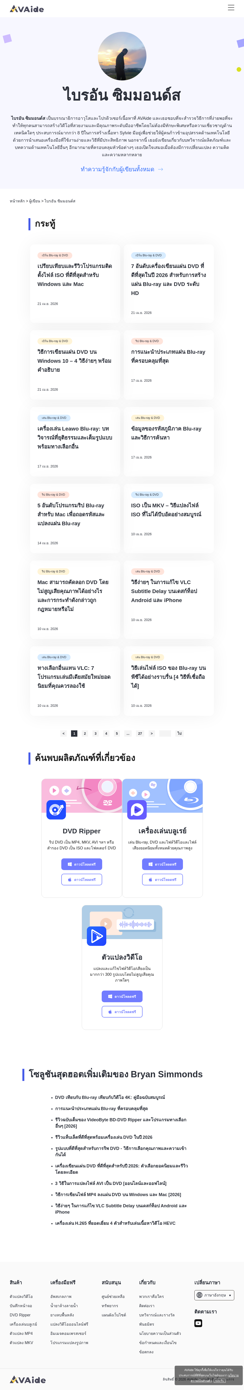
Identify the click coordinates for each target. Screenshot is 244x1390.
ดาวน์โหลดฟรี (82, 864)
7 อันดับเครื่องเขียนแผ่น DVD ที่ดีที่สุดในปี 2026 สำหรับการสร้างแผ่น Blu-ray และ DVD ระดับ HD (168, 279)
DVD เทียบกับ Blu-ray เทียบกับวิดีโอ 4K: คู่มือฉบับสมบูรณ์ (110, 1097)
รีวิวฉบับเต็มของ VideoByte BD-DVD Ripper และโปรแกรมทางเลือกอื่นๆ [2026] (121, 1123)
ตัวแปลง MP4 (21, 1333)
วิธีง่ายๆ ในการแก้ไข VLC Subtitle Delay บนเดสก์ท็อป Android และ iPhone (164, 591)
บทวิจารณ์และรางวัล (157, 1315)
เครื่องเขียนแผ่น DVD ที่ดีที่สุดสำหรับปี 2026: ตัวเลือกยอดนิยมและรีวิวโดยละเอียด (121, 1169)
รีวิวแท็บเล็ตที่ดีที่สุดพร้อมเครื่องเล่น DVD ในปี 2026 (104, 1137)
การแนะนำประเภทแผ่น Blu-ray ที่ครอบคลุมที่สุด (168, 356)
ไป (179, 733)
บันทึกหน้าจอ (21, 1306)
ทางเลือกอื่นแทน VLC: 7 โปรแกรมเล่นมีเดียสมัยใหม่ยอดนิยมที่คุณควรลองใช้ (73, 677)
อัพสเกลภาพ (61, 1297)
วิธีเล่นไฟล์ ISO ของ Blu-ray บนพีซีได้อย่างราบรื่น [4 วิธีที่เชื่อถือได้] (168, 677)
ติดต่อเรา (146, 1306)
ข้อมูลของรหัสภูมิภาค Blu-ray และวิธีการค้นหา (166, 433)
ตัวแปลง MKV (21, 1343)
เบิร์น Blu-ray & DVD (55, 255)
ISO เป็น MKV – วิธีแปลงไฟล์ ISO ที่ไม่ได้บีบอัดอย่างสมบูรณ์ (166, 510)
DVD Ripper (82, 831)
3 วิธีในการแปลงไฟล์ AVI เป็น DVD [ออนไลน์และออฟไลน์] (111, 1183)
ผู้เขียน (34, 201)
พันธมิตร (146, 1324)
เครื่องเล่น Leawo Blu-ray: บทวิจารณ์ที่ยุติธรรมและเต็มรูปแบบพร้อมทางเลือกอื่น (74, 438)
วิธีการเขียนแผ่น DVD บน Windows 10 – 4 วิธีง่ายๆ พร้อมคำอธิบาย (74, 361)
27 (140, 733)
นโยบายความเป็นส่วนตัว (160, 1333)
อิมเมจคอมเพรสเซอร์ (68, 1333)
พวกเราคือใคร (151, 1297)
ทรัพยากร (110, 1306)
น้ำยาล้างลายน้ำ (64, 1306)
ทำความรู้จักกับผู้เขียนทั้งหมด (122, 169)
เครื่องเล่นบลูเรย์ (162, 831)
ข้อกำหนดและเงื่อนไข (158, 1343)
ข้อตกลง (146, 1352)
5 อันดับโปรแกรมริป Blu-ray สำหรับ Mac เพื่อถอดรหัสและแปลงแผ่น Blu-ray (71, 514)
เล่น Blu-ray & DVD (54, 418)
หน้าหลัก (17, 201)
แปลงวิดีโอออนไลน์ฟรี (69, 1324)
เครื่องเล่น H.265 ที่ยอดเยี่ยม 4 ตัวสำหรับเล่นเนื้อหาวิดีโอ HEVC (115, 1223)
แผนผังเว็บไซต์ (114, 1315)
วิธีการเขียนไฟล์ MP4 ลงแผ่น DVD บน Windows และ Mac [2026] (118, 1194)
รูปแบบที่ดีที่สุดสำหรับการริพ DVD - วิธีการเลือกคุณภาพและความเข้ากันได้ (120, 1151)
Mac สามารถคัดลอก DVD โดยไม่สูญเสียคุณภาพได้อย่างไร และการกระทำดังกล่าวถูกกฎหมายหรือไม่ (72, 595)
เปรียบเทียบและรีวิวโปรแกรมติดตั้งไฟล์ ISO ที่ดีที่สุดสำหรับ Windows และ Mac (74, 275)
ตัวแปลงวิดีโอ (122, 957)
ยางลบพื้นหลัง (62, 1315)
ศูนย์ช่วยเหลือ (113, 1297)
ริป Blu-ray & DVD (147, 341)
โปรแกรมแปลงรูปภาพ (69, 1343)
